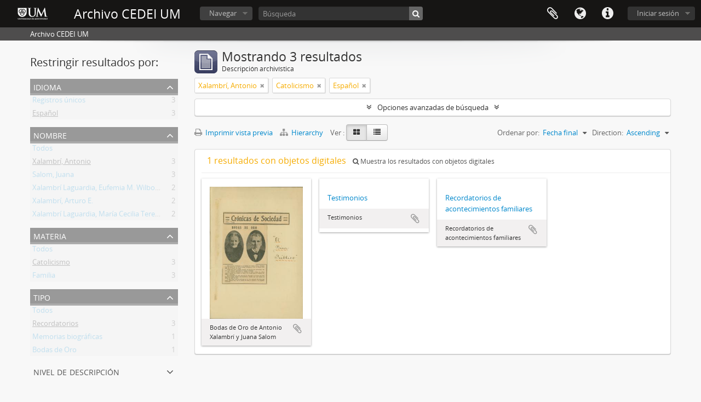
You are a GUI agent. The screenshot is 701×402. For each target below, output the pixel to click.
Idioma (580, 13)
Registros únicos (58, 102)
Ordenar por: (518, 132)
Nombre (50, 134)
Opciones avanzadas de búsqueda (433, 107)
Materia (49, 235)
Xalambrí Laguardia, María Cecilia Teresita (99, 216)
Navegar (223, 13)
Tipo (41, 296)
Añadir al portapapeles (297, 328)
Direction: (607, 132)
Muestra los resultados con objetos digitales (424, 161)
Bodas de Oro (54, 352)
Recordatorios (55, 325)
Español (45, 115)
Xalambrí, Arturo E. (62, 203)
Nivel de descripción (76, 371)
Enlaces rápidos (607, 13)
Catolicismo (51, 264)
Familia (43, 277)
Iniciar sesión (658, 13)
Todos (42, 150)
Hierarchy (302, 132)
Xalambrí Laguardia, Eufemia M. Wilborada (101, 189)
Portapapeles (552, 13)
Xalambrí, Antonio (61, 163)
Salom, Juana (53, 176)
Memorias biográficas (67, 338)
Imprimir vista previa (233, 132)
